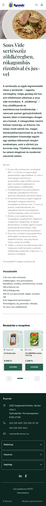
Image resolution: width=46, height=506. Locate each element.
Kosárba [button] (13, 367)
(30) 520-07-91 (31, 423)
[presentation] (9, 378)
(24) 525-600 (15, 423)
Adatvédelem (23, 493)
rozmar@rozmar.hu (19, 434)
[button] (20, 378)
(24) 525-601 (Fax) (18, 428)
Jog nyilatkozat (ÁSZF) (23, 489)
